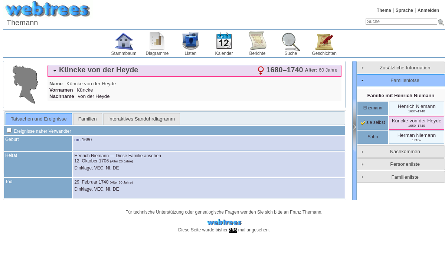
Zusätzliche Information (405, 67)
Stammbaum (123, 53)
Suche (290, 53)
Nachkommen (405, 151)
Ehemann (372, 108)
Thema (384, 10)
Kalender (224, 53)
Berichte (257, 53)
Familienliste (404, 177)
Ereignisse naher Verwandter (39, 131)
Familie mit (400, 95)
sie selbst (373, 122)
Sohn (372, 136)
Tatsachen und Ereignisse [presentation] (39, 119)
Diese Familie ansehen (138, 155)
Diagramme (157, 53)
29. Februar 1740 (91, 182)
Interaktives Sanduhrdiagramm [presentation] (141, 119)
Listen (190, 53)
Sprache (404, 10)
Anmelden (428, 10)
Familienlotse (404, 80)
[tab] (194, 71)
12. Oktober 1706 (91, 161)
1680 (87, 139)
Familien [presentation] (87, 119)
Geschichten (324, 53)
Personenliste (405, 164)
